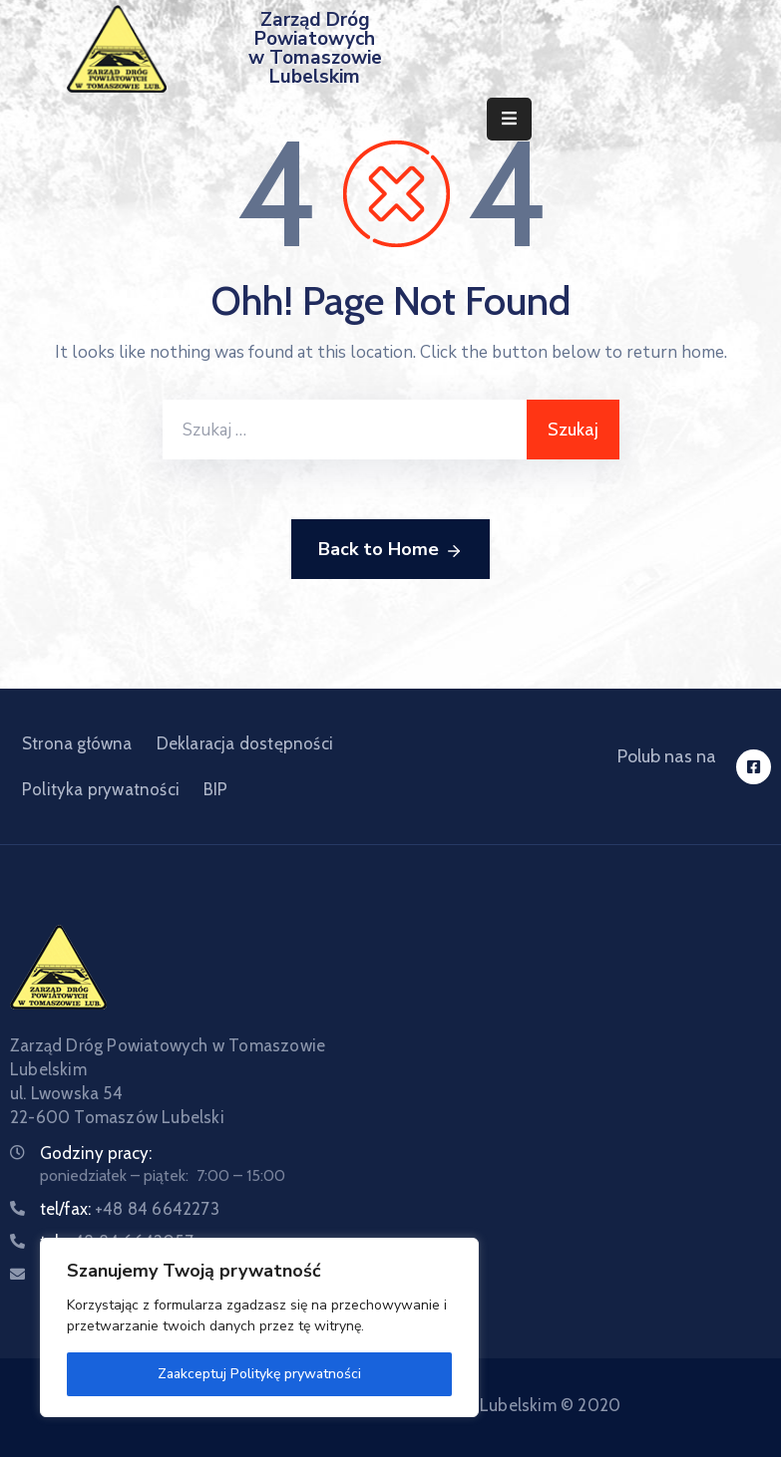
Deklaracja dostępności (245, 743)
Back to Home (390, 550)
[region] (259, 1327)
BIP (215, 789)
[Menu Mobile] (509, 119)
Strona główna (77, 743)
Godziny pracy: (96, 1153)
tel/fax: (129, 1209)
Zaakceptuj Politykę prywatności (259, 1373)
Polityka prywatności (101, 789)
